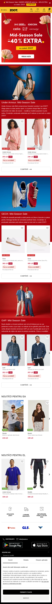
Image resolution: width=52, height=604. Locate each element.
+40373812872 (9, 539)
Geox (4, 258)
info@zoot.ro (23, 539)
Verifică (49, 10)
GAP (3, 368)
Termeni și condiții (8, 555)
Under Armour (6, 152)
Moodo (4, 433)
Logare (44, 10)
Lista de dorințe (38, 10)
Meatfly (30, 492)
